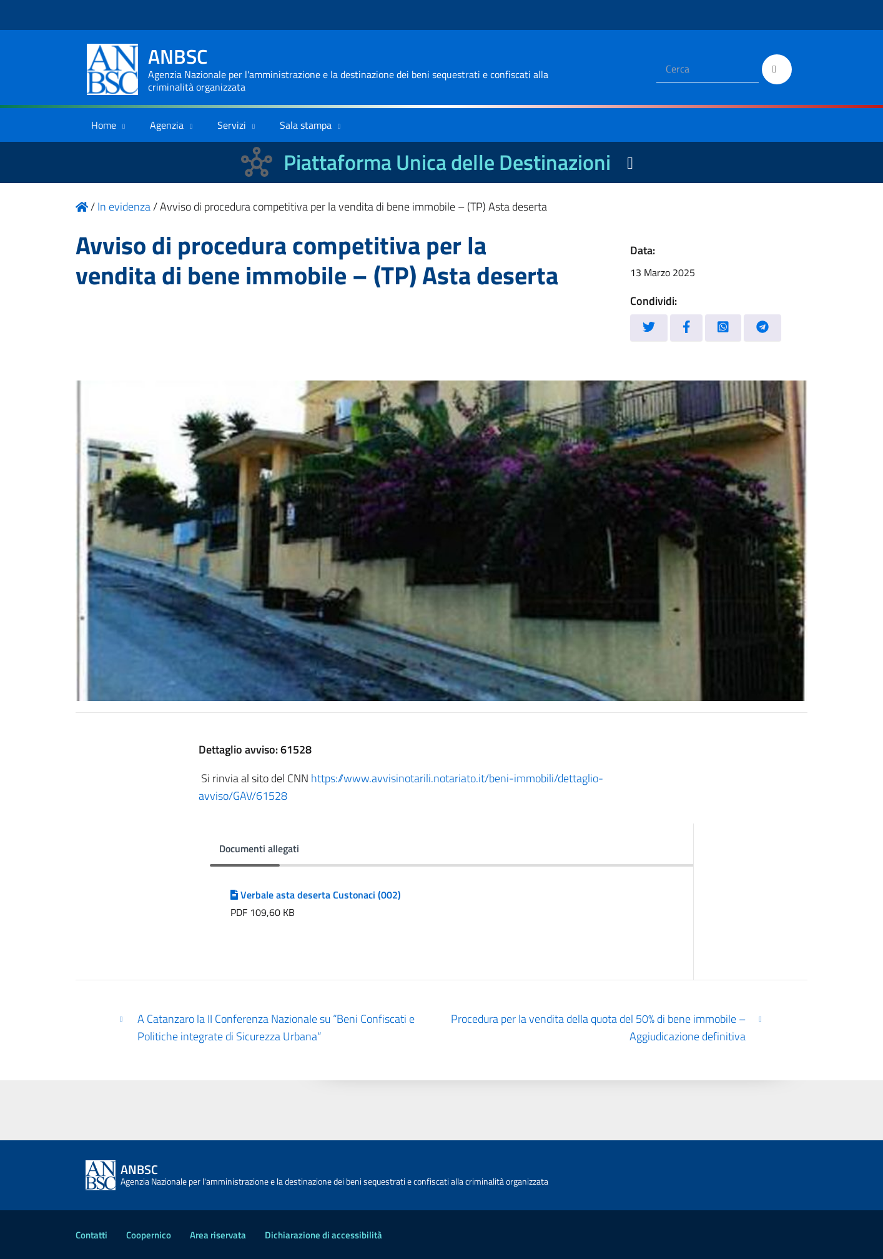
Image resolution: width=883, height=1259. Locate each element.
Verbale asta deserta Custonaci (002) (315, 894)
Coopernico (148, 1235)
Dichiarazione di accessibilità (323, 1235)
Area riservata (218, 1235)
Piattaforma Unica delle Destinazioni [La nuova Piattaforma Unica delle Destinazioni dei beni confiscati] (447, 162)
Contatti (91, 1235)
